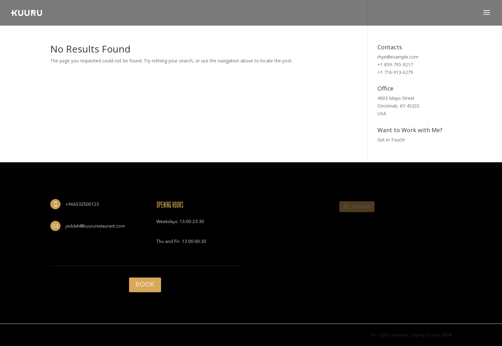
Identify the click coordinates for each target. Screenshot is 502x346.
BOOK (145, 285)
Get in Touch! (391, 140)
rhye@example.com (397, 57)
